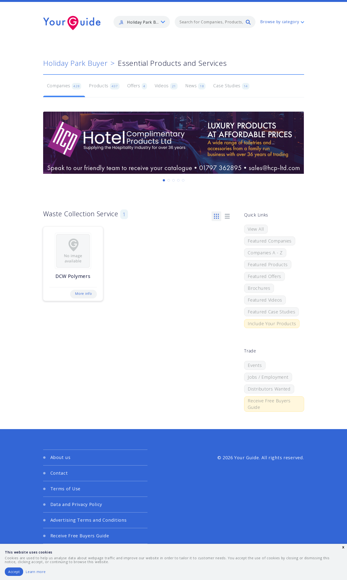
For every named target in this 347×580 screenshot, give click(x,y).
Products (104, 86)
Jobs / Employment (268, 377)
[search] (248, 22)
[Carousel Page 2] (168, 180)
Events (255, 365)
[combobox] (215, 22)
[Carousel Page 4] (178, 180)
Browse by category (279, 21)
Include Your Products (272, 323)
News (195, 86)
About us (60, 457)
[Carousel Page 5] (183, 180)
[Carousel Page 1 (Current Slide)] (164, 180)
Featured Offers (264, 276)
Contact (59, 473)
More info (83, 293)
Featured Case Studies (271, 312)
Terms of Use (65, 489)
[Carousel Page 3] (173, 180)
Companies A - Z (265, 253)
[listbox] (141, 22)
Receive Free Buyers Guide (269, 404)
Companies (64, 86)
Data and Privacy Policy (76, 504)
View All (256, 229)
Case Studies (231, 86)
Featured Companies (270, 241)
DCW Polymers (73, 276)
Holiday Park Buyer (75, 63)
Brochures (259, 288)
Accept (14, 571)
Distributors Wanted (269, 389)
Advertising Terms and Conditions (88, 520)
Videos (166, 86)
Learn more (36, 571)
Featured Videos (265, 300)
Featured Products (267, 264)
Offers (137, 86)
